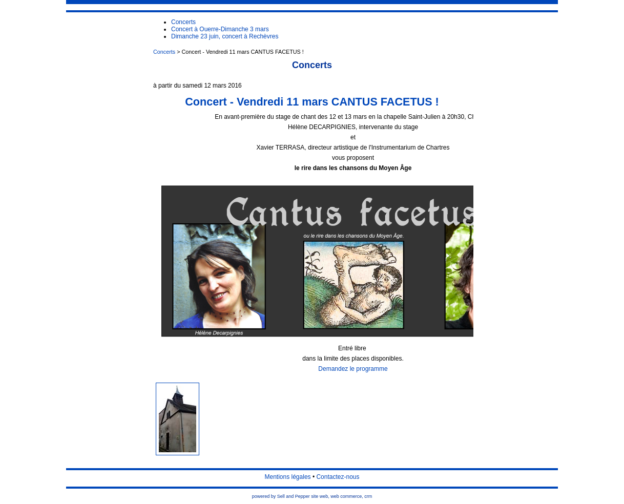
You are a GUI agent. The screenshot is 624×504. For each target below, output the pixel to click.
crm (368, 496)
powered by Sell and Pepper (281, 496)
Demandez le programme (352, 368)
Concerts (164, 52)
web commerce (346, 496)
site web (319, 496)
